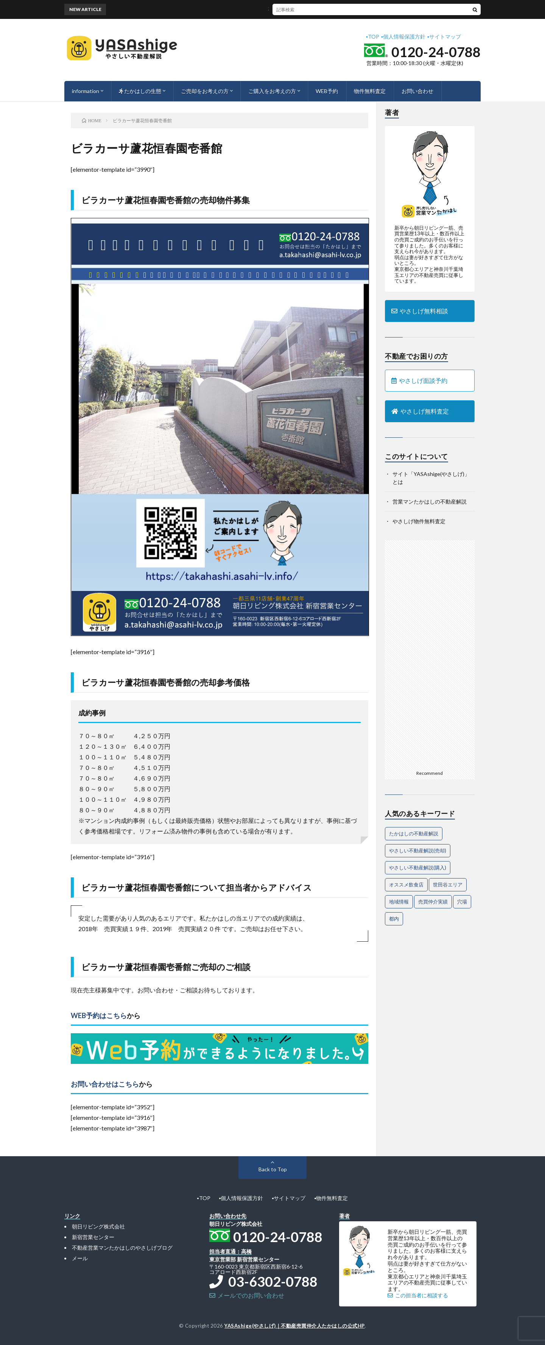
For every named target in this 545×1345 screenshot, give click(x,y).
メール (80, 1258)
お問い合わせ (417, 91)
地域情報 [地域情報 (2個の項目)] (399, 902)
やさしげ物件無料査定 (418, 521)
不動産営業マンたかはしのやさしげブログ (122, 1247)
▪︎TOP (372, 36)
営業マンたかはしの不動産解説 (429, 501)
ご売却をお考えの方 (205, 91)
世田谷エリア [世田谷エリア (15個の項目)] (447, 885)
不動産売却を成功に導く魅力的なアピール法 (289, 9)
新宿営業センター (93, 1237)
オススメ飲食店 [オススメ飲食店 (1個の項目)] (406, 885)
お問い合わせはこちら (105, 1084)
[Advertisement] (430, 653)
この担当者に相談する (418, 1295)
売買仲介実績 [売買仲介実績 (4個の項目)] (433, 902)
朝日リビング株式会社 (98, 1226)
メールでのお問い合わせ (246, 1295)
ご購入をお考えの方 (272, 91)
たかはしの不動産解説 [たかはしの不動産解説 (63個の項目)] (413, 833)
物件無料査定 (370, 91)
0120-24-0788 (436, 52)
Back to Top (272, 1169)
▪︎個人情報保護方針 (403, 36)
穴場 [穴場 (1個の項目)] (462, 902)
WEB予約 (327, 91)
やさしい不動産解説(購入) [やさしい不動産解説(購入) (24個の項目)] (417, 868)
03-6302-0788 (263, 1281)
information (85, 91)
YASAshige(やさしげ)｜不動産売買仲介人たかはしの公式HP (294, 1326)
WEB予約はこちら (99, 1015)
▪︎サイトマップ (444, 36)
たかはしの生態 (140, 91)
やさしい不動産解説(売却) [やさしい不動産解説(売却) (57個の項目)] (417, 850)
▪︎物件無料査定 (331, 1198)
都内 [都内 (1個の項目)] (394, 919)
